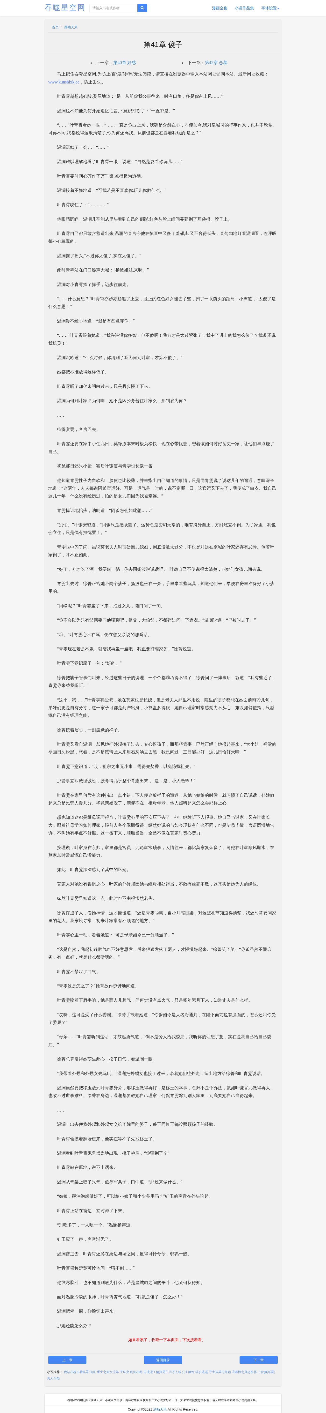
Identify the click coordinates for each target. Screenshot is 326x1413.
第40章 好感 (124, 62)
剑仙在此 (136, 1372)
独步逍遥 (201, 1372)
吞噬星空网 (65, 7)
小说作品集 (244, 8)
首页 (55, 27)
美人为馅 (53, 1378)
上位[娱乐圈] (266, 1372)
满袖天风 (71, 27)
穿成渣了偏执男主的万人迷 (162, 1372)
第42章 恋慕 (216, 62)
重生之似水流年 (108, 1372)
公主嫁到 (188, 1372)
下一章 (259, 1360)
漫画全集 (219, 8)
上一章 (67, 1360)
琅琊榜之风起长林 (244, 1372)
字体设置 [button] (270, 8)
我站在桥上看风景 (76, 1372)
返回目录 (163, 1360)
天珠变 (124, 1372)
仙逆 (93, 1372)
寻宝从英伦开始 (220, 1372)
